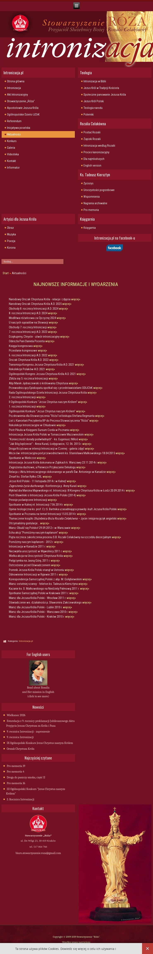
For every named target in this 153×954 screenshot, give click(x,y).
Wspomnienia (92, 196)
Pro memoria (91, 210)
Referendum (14, 121)
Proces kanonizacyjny (96, 152)
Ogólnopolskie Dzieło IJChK (23, 114)
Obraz (10, 227)
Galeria (11, 147)
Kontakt (11, 161)
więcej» (75, 299)
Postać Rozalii (92, 132)
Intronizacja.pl (26, 641)
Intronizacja (14, 88)
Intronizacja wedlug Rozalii (99, 145)
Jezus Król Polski (94, 101)
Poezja (11, 241)
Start (6, 273)
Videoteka (13, 154)
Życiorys (88, 183)
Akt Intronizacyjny (17, 94)
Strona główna (15, 81)
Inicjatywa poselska (18, 127)
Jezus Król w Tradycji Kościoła (101, 88)
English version (92, 165)
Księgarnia (90, 227)
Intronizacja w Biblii (95, 81)
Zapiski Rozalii (92, 139)
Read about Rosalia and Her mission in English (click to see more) (38, 692)
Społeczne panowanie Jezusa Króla (105, 94)
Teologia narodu (93, 108)
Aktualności (14, 134)
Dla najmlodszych (94, 159)
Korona (11, 247)
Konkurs (12, 141)
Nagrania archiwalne (95, 203)
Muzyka (11, 234)
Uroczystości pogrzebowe (99, 190)
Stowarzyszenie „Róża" (21, 101)
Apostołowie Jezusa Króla (22, 108)
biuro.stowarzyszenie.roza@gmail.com (38, 853)
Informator (13, 167)
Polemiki (89, 114)
